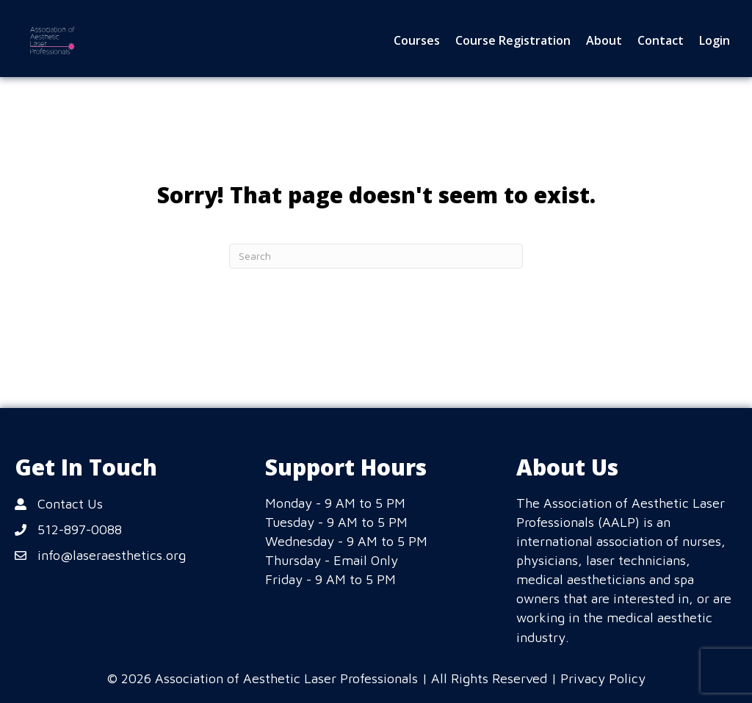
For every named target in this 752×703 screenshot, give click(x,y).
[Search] (376, 256)
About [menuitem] (604, 40)
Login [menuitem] (714, 40)
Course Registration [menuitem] (513, 40)
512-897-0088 (79, 529)
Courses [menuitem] (417, 40)
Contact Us (70, 503)
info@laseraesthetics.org (111, 555)
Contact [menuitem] (660, 40)
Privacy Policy (603, 678)
